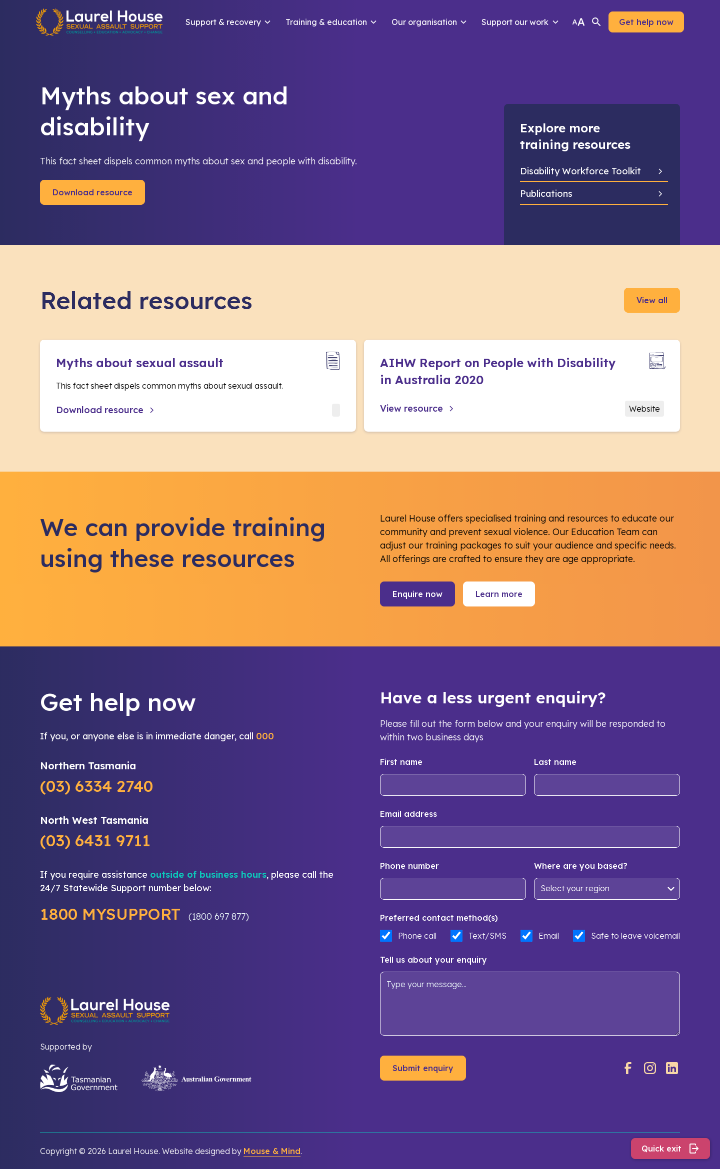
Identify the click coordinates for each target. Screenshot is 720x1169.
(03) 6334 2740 (96, 786)
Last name (555, 762)
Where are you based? (581, 866)
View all (652, 300)
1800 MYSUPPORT (110, 914)
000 (265, 736)
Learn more (499, 594)
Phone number (409, 866)
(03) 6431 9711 (95, 840)
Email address (408, 814)
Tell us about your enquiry (433, 960)
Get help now (646, 22)
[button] (228, 22)
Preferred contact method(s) (439, 918)
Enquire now (417, 594)
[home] (99, 22)
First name (401, 762)
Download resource (92, 192)
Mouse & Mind (272, 1151)
